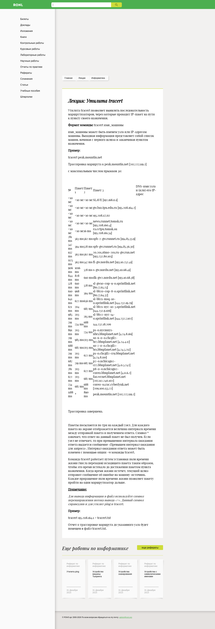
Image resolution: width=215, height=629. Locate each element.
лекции (81, 78)
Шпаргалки (26, 96)
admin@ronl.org (125, 617)
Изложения (26, 31)
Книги (23, 37)
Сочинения (26, 79)
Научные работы (29, 61)
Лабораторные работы (32, 55)
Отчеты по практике (31, 67)
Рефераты (26, 73)
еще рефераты (150, 547)
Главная (68, 78)
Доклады (25, 25)
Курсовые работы (30, 49)
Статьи (24, 85)
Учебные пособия (30, 91)
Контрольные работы (32, 43)
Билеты (24, 19)
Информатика (98, 78)
